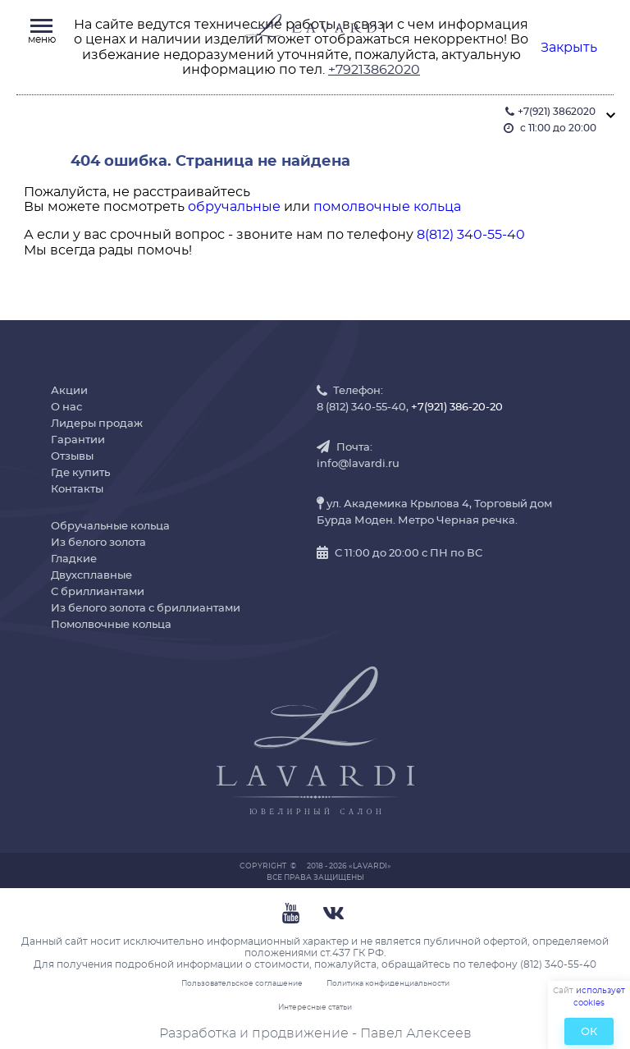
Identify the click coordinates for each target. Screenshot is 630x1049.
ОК (589, 1032)
